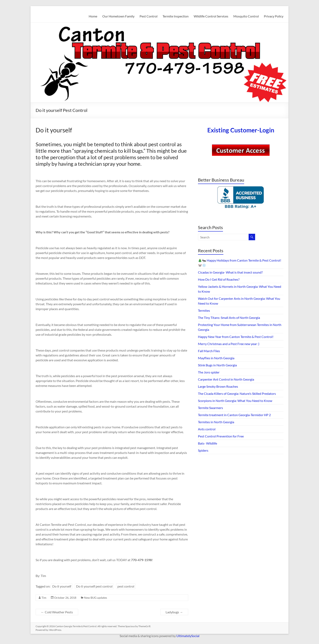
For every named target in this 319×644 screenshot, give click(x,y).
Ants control (206, 429)
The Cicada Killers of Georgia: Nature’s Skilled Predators (237, 393)
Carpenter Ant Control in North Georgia (226, 379)
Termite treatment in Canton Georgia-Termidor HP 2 (234, 415)
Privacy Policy (273, 16)
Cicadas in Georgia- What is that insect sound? (230, 272)
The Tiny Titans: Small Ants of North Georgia (229, 317)
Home (93, 16)
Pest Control (148, 16)
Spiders (203, 450)
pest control (125, 586)
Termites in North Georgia (216, 422)
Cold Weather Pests (57, 612)
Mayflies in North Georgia (216, 358)
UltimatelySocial (187, 636)
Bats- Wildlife (207, 443)
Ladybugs (174, 612)
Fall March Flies (209, 351)
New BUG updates (95, 597)
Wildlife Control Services (211, 16)
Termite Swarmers (210, 408)
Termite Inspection (176, 16)
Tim (44, 597)
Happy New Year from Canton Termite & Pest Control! (235, 337)
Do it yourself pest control (94, 586)
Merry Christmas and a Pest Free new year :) (228, 344)
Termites (204, 310)
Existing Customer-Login (240, 130)
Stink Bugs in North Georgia (217, 365)
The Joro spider (209, 372)
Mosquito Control (246, 16)
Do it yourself (61, 586)
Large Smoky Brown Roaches (218, 386)
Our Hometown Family (118, 16)
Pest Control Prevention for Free (221, 436)
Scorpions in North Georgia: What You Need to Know (235, 401)
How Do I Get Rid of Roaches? (218, 279)
